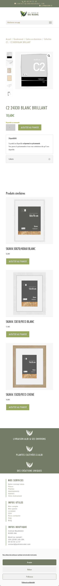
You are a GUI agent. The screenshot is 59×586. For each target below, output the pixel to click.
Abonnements (13, 491)
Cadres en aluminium (33, 39)
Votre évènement (15, 496)
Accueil (8, 39)
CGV (10, 513)
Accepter (29, 562)
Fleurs (10, 487)
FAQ (10, 518)
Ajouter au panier (30, 127)
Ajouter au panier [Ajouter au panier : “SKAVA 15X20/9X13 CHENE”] (18, 407)
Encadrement (18, 39)
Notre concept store (16, 484)
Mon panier (12, 509)
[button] (49, 55)
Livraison (12, 511)
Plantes (11, 489)
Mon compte (13, 506)
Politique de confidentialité (28, 582)
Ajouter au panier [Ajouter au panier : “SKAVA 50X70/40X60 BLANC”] (18, 261)
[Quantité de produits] (10, 127)
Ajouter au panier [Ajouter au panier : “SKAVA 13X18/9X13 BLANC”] (18, 334)
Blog (10, 520)
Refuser (29, 569)
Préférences (29, 577)
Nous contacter (14, 516)
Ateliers (11, 494)
